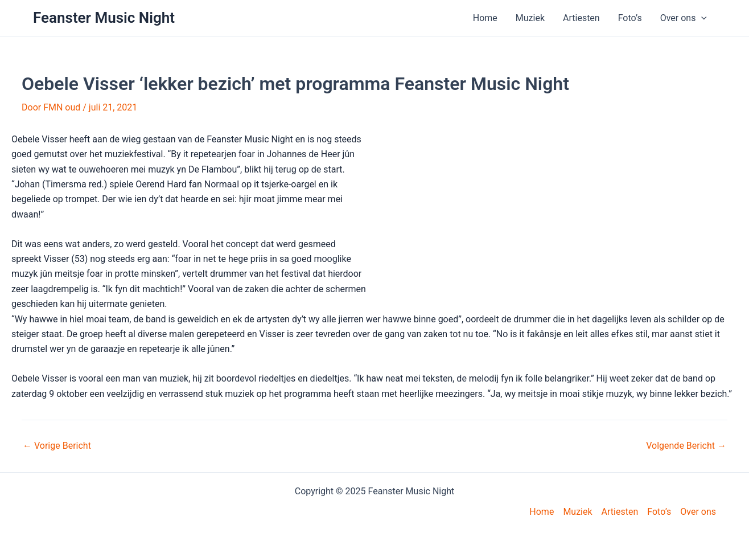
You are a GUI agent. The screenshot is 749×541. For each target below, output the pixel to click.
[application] (701, 18)
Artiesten (581, 18)
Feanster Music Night (104, 17)
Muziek (530, 18)
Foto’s (630, 18)
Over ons (683, 18)
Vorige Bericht (57, 445)
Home (485, 18)
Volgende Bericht (686, 445)
